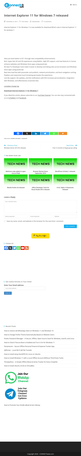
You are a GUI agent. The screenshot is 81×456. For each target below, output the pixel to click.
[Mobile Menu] (73, 5)
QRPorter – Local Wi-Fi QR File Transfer (18, 350)
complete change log (11, 86)
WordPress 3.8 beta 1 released (65, 171)
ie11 (9, 138)
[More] (63, 133)
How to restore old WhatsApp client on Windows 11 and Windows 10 (28, 331)
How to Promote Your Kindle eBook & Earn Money (22, 405)
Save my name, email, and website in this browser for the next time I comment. (35, 221)
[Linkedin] (36, 133)
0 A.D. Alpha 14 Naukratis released (65, 188)
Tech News (25, 21)
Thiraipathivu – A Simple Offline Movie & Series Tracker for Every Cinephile (30, 362)
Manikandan (36, 21)
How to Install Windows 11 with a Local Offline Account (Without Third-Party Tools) (33, 358)
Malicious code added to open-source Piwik (16, 172)
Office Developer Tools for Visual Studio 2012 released (40, 188)
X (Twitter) (12, 98)
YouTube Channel (44, 95)
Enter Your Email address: (14, 285)
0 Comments (47, 21)
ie (7, 138)
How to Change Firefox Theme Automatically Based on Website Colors (29, 335)
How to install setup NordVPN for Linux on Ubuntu (22, 354)
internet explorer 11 (16, 138)
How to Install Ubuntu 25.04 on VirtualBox (19, 366)
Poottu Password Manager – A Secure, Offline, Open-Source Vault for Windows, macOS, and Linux (39, 338)
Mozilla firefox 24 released (16, 187)
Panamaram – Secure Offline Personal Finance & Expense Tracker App (29, 346)
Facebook (22, 98)
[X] (27, 133)
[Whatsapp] (54, 133)
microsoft (24, 138)
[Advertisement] (40, 45)
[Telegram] (45, 133)
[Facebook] (18, 133)
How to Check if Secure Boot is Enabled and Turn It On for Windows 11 (29, 342)
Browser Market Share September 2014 (40, 172)
